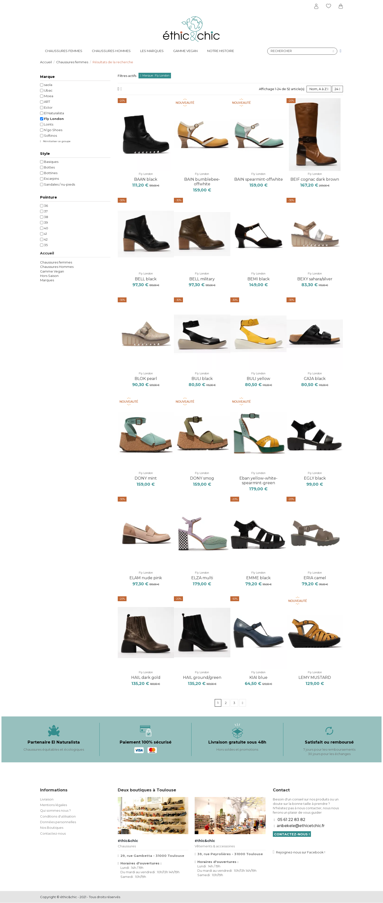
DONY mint (146, 478)
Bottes (49, 167)
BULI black (202, 378)
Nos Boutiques (51, 828)
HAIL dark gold (145, 677)
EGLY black (315, 478)
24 (337, 89)
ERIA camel (315, 578)
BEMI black (258, 279)
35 (46, 245)
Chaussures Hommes (57, 267)
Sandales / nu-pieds (59, 184)
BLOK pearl (146, 378)
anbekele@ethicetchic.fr (301, 825)
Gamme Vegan (52, 271)
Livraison (46, 799)
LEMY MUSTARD (314, 677)
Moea (48, 96)
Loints (48, 124)
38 (46, 217)
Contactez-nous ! (292, 834)
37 (46, 211)
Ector (48, 107)
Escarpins (51, 178)
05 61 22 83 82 (291, 819)
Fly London (146, 174)
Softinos (50, 135)
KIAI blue (258, 677)
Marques (47, 280)
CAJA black (315, 378)
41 (45, 234)
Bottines (50, 173)
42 (46, 239)
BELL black (146, 279)
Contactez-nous (53, 833)
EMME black (258, 578)
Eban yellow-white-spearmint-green (258, 480)
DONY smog (202, 478)
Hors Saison (49, 276)
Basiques (51, 162)
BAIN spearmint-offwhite (258, 179)
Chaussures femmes (56, 262)
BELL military (202, 279)
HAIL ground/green (202, 677)
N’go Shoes (53, 130)
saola (48, 85)
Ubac (48, 90)
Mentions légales (53, 805)
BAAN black (145, 179)
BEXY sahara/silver (314, 279)
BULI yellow (258, 378)
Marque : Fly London (156, 75)
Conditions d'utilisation (58, 816)
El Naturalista (54, 113)
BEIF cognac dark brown (314, 179)
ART (47, 102)
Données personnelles (58, 822)
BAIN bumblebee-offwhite (202, 181)
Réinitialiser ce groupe (56, 141)
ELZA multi (202, 578)
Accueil (47, 253)
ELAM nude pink (145, 578)
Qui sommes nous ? (55, 811)
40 (46, 228)
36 (46, 206)
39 (46, 222)
